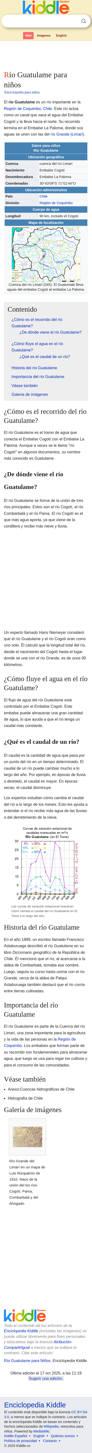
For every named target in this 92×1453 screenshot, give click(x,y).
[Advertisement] (46, 54)
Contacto (50, 1441)
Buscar (84, 21)
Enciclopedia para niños (22, 92)
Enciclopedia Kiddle (21, 1331)
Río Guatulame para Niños (27, 1361)
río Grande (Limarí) (67, 134)
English (61, 35)
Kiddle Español (15, 1436)
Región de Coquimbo (22, 109)
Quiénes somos (63, 1436)
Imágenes (44, 35)
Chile (47, 109)
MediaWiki (41, 1431)
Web (28, 35)
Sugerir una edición (45, 1378)
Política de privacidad (20, 1441)
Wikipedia (51, 1426)
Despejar (73, 21)
